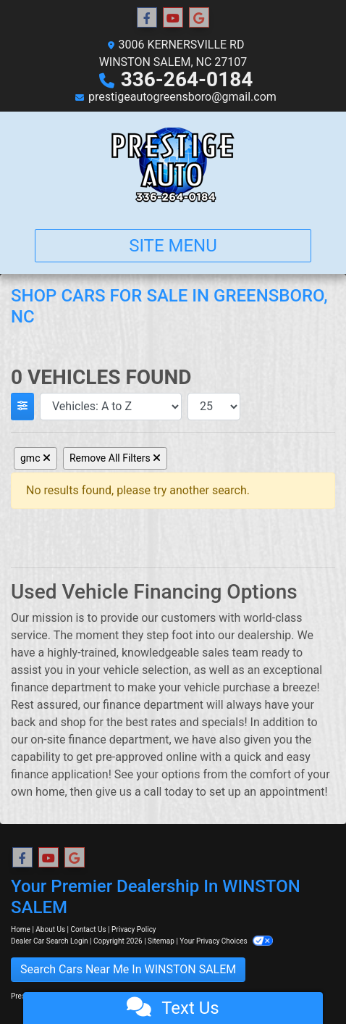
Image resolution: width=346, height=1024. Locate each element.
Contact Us (88, 929)
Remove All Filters (115, 458)
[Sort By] (111, 406)
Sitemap (161, 941)
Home (20, 929)
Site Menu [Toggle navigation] (173, 246)
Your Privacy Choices (226, 941)
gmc (35, 458)
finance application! (61, 774)
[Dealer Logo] (173, 164)
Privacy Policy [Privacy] (133, 929)
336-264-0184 (187, 79)
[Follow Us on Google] (199, 18)
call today (168, 792)
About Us (50, 929)
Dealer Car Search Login (49, 941)
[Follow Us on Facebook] (147, 18)
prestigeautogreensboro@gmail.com (182, 97)
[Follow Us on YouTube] (173, 18)
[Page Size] (213, 406)
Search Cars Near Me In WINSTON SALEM (128, 969)
